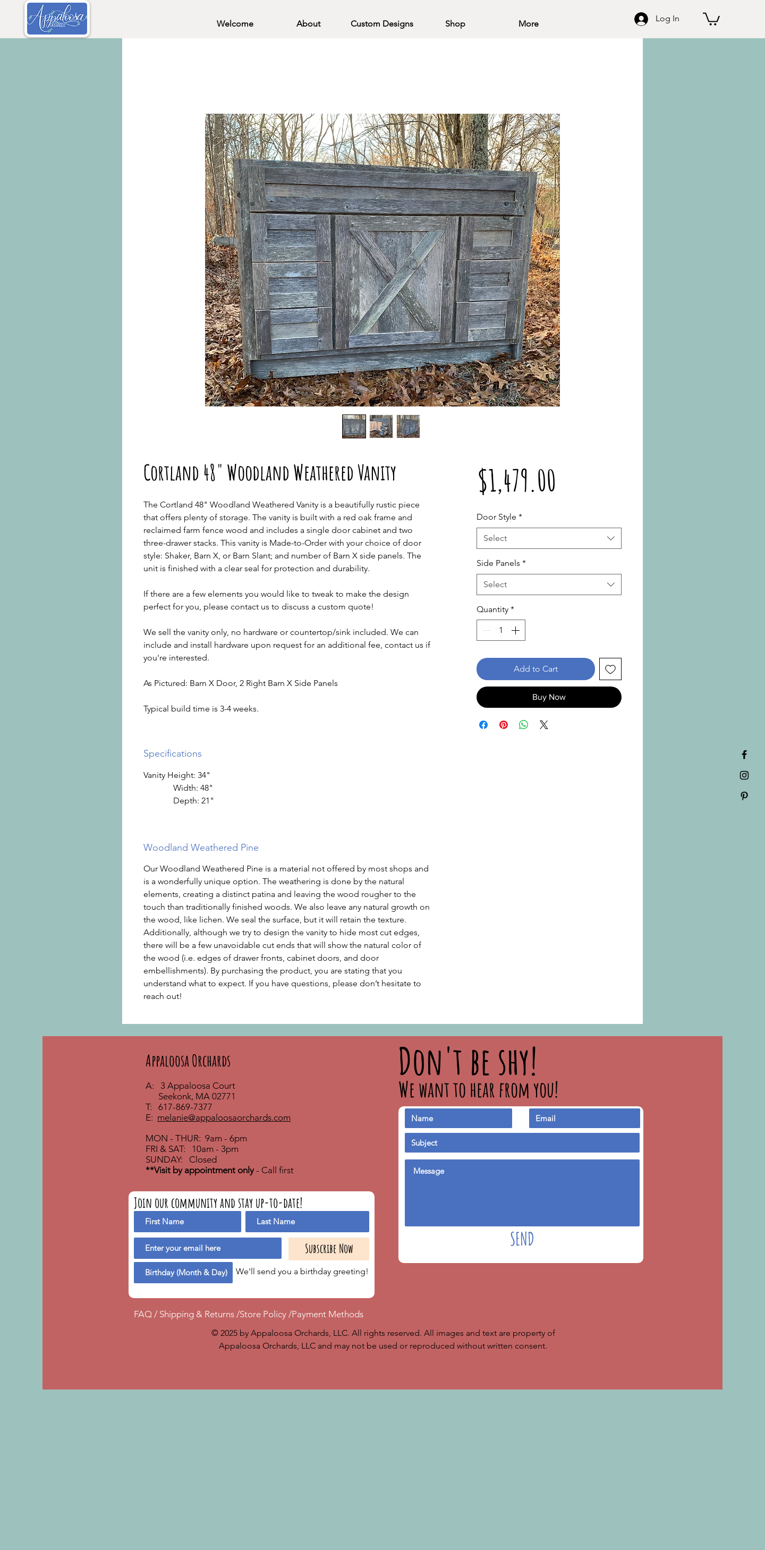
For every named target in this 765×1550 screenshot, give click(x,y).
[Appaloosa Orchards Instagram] (744, 775)
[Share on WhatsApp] (523, 724)
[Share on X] (544, 724)
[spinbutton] (501, 630)
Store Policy (264, 1314)
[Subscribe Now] (328, 1249)
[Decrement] (485, 630)
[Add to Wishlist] (610, 669)
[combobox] (549, 538)
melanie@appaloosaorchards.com (224, 1117)
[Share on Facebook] (483, 724)
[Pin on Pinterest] (503, 724)
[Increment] (516, 630)
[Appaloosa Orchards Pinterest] (744, 796)
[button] (711, 18)
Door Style (499, 517)
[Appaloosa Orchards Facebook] (744, 754)
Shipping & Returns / (199, 1314)
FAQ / (146, 1314)
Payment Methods (327, 1314)
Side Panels (501, 563)
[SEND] (522, 1238)
